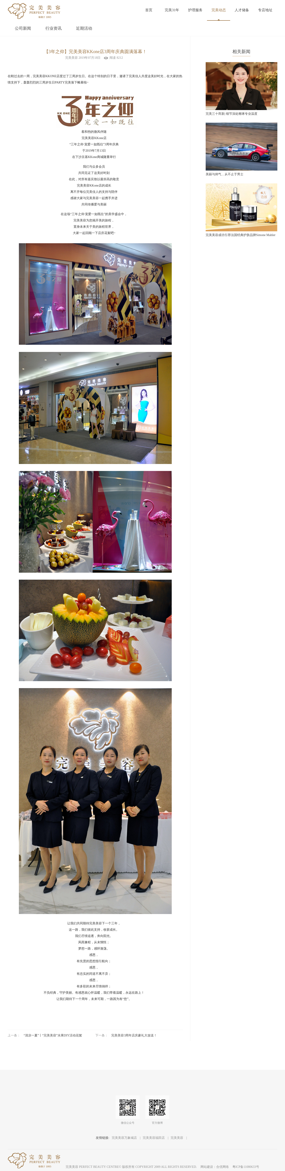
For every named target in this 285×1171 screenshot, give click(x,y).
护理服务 (195, 10)
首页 (148, 10)
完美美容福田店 (154, 1137)
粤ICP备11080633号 (245, 1167)
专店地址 (265, 10)
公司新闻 (23, 28)
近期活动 (84, 28)
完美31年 (172, 10)
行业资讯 (53, 28)
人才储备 (242, 10)
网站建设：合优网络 (214, 1167)
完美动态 (219, 10)
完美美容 (177, 1137)
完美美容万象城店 (125, 1137)
